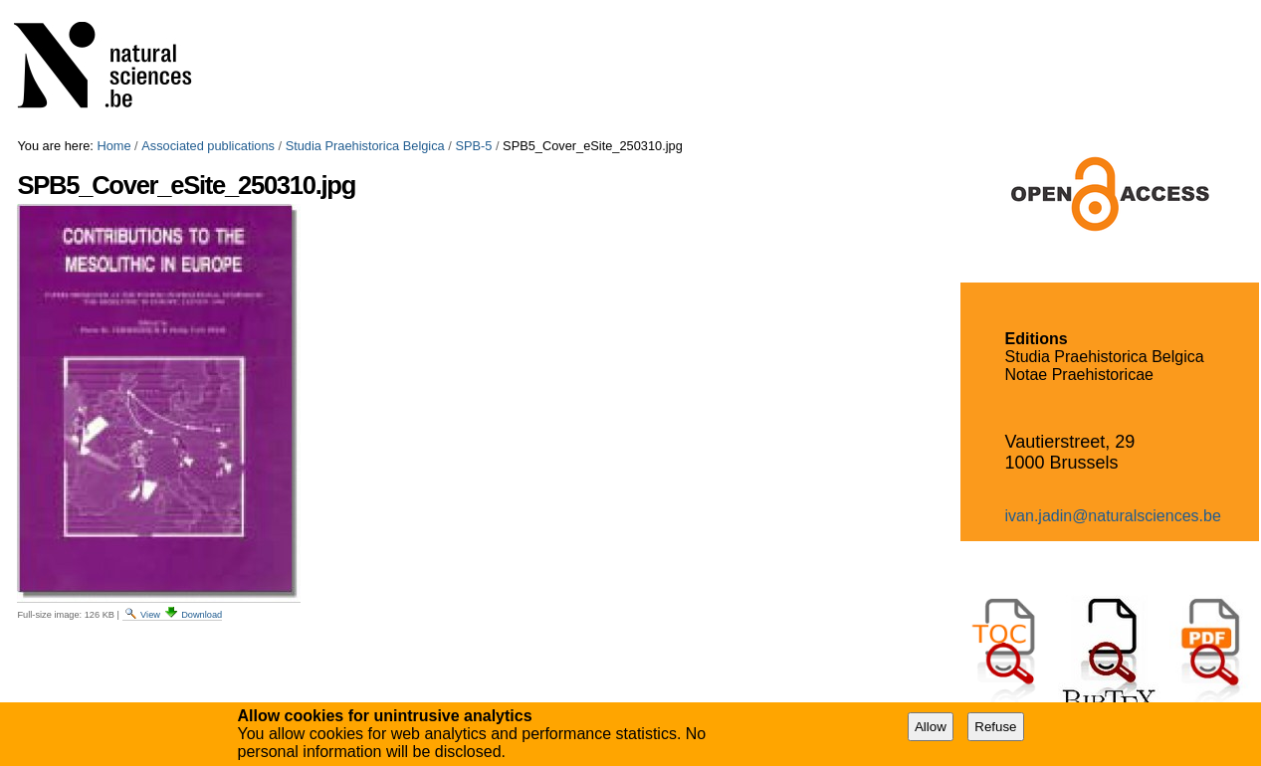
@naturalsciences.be (1146, 515)
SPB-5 (473, 145)
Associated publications (208, 145)
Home (113, 145)
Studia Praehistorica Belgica (365, 145)
